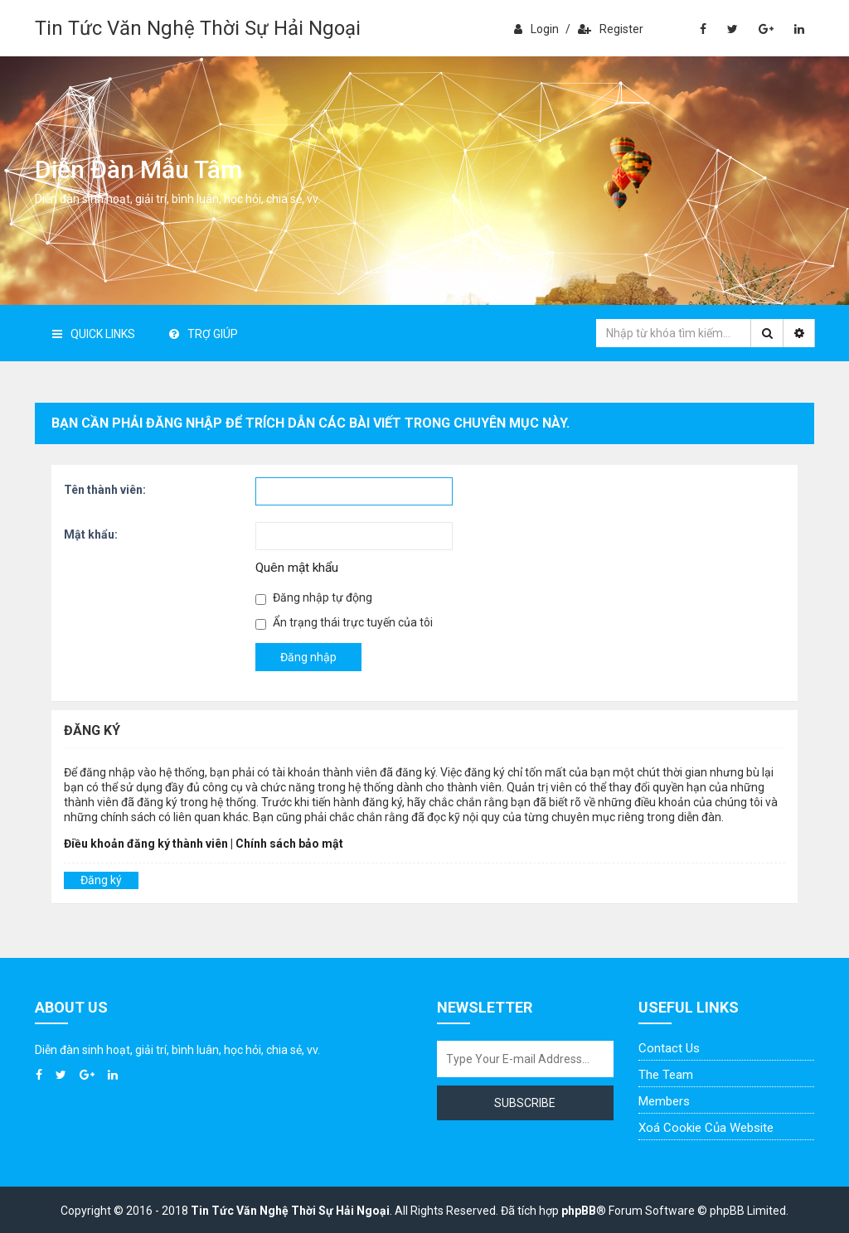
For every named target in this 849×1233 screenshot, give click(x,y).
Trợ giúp (203, 334)
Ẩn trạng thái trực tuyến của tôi (344, 623)
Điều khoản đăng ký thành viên (146, 843)
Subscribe (524, 1103)
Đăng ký (101, 880)
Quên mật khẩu (296, 567)
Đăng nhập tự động (313, 598)
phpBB (578, 1210)
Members (664, 1101)
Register (610, 29)
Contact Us (669, 1048)
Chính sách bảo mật (289, 843)
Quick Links (93, 334)
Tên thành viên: (105, 489)
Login (536, 29)
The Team (665, 1074)
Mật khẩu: (91, 534)
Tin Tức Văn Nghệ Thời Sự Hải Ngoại (198, 28)
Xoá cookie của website (706, 1127)
